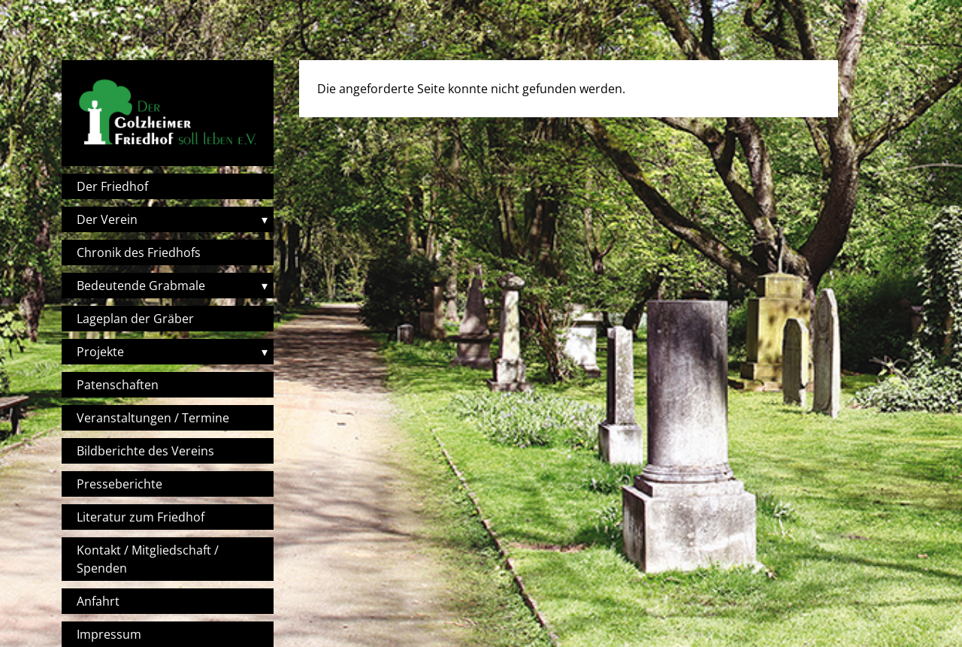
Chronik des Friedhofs (139, 252)
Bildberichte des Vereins (145, 451)
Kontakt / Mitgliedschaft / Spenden (148, 559)
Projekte (100, 351)
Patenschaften (118, 384)
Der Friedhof (112, 186)
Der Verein (107, 219)
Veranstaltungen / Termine (153, 418)
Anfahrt (98, 601)
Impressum (109, 634)
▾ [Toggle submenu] (265, 219)
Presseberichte (119, 484)
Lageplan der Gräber (135, 318)
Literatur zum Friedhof (140, 517)
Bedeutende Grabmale (141, 285)
